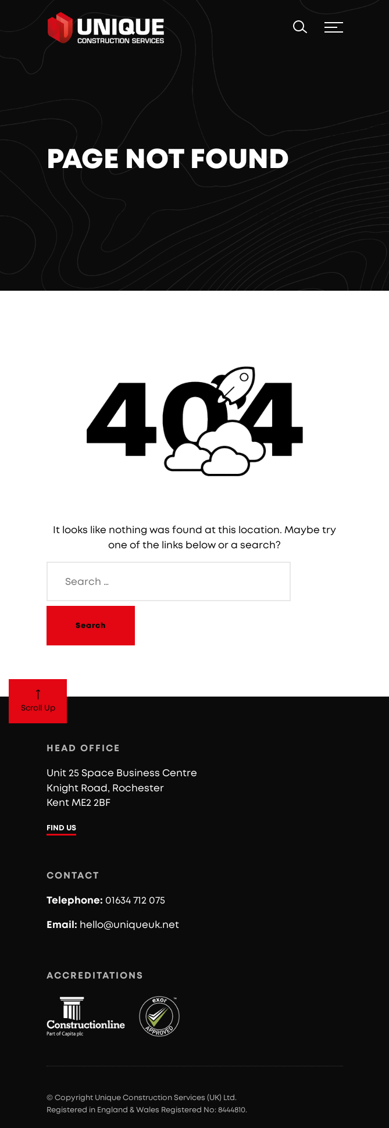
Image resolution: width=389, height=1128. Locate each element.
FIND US (61, 828)
